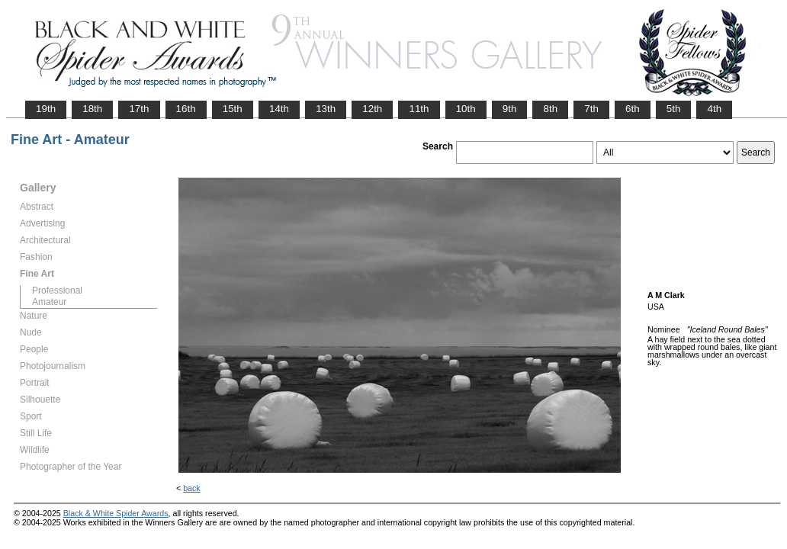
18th (92, 108)
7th (591, 108)
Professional (57, 290)
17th (138, 108)
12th (372, 108)
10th (466, 108)
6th (632, 108)
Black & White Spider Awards (116, 513)
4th (714, 108)
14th (279, 108)
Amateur (49, 302)
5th (673, 108)
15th (232, 108)
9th (509, 108)
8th (550, 108)
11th (418, 108)
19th (45, 108)
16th (186, 108)
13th (325, 108)
